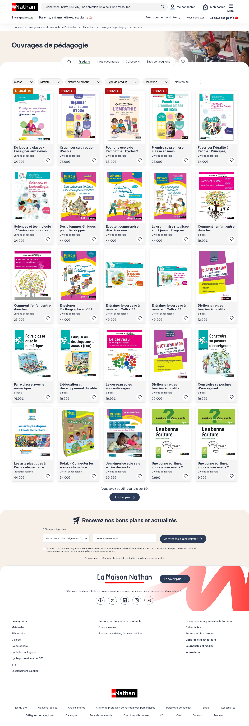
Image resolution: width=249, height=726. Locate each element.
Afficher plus (122, 497)
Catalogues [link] (72, 715)
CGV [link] (179, 715)
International (193, 652)
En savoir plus (92, 558)
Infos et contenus (108, 61)
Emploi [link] (206, 707)
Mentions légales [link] (47, 707)
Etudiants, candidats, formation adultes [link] (120, 633)
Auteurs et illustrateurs (200, 633)
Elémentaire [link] (18, 633)
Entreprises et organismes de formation (210, 621)
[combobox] (24, 82)
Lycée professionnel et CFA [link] (27, 658)
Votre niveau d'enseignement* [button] (63, 538)
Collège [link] (16, 639)
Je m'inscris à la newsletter (180, 539)
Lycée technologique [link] (24, 652)
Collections (133, 61)
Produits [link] (218, 715)
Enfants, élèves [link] (107, 627)
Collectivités (193, 627)
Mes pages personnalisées (163, 17)
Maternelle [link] (18, 627)
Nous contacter (195, 17)
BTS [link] (14, 664)
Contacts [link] (198, 715)
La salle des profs (223, 17)
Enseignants (19, 621)
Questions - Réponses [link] (136, 715)
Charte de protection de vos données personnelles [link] (125, 707)
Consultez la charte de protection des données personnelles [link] (133, 558)
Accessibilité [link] (228, 707)
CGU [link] (162, 715)
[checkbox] (44, 548)
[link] (100, 600)
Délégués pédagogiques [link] (40, 715)
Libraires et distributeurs (201, 639)
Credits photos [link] (76, 707)
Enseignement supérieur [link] (25, 670)
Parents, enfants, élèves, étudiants (120, 621)
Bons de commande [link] (101, 715)
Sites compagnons (158, 61)
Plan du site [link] (20, 707)
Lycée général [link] (20, 645)
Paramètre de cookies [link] (179, 707)
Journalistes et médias (200, 645)
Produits (84, 61)
